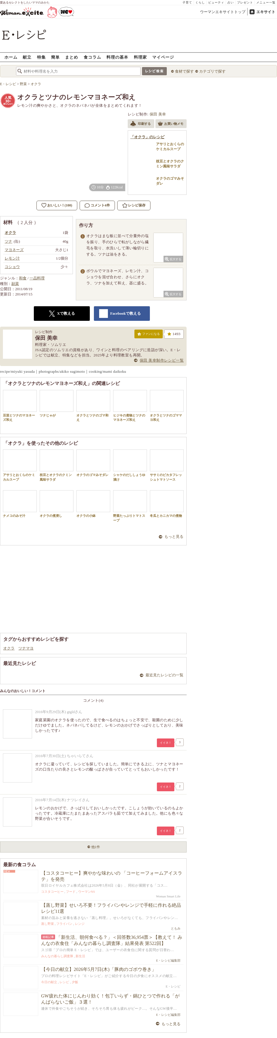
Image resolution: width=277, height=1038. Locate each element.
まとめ (71, 57)
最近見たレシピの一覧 (164, 675)
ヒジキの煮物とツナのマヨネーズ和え (130, 405)
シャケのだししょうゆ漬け (130, 465)
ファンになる (148, 335)
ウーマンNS (86, 891)
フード (71, 891)
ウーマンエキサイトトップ (223, 12)
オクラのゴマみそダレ (93, 463)
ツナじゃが (56, 403)
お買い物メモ (170, 124)
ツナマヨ (26, 648)
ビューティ (216, 2)
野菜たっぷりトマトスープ (130, 506)
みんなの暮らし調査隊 (57, 956)
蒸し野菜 (47, 923)
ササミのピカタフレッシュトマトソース (167, 465)
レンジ (80, 923)
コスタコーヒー (52, 891)
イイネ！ (165, 742)
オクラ (9, 648)
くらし (200, 2)
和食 (23, 278)
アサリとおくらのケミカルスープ (20, 465)
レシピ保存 (136, 205)
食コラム (92, 57)
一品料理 (37, 278)
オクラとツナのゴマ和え (93, 405)
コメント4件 (97, 205)
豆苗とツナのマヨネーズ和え (20, 405)
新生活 (80, 956)
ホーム (10, 57)
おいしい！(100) (59, 205)
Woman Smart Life (168, 896)
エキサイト (265, 12)
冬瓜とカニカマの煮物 (167, 503)
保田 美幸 (158, 114)
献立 (27, 57)
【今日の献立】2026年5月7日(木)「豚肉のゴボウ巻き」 (98, 969)
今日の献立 (49, 982)
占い (230, 2)
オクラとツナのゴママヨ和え (167, 405)
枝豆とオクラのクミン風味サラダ (56, 465)
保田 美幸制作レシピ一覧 (162, 360)
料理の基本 (117, 57)
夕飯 (75, 982)
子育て (187, 2)
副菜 (15, 283)
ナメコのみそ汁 (20, 503)
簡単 (55, 57)
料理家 (140, 57)
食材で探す (184, 71)
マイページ (163, 57)
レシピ (64, 982)
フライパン (64, 923)
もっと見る (173, 536)
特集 (41, 57)
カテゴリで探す (212, 71)
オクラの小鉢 (93, 503)
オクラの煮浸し (56, 503)
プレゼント (245, 2)
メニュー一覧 (266, 2)
